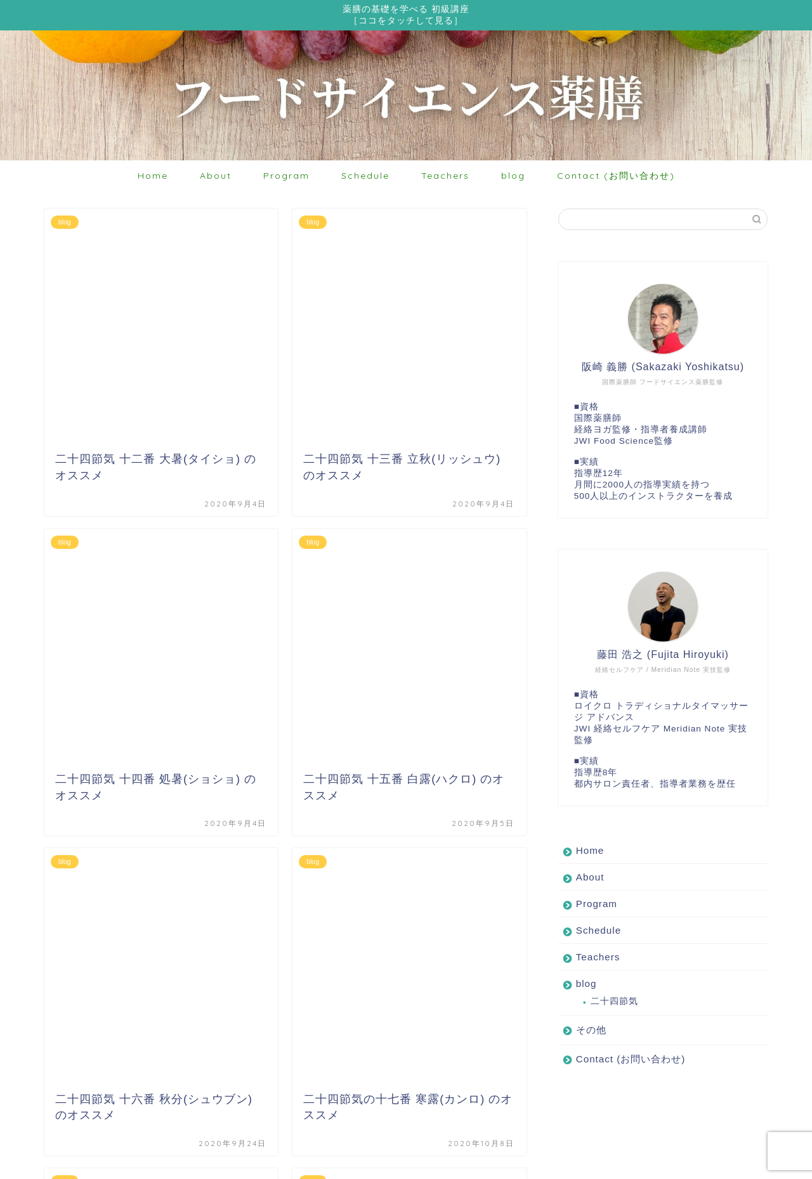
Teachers (445, 177)
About (216, 177)
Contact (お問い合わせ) (616, 177)
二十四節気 (614, 1003)
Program (286, 177)
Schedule (365, 177)
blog (513, 177)
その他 (591, 1031)
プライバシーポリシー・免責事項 (112, 1164)
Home (153, 177)
